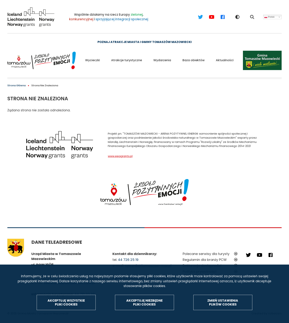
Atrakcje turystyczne (126, 60)
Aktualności (225, 60)
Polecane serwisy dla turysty (206, 253)
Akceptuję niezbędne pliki (144, 311)
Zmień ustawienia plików (222, 311)
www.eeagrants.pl (120, 156)
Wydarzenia (162, 60)
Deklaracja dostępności (202, 265)
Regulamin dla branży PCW (205, 259)
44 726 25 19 (128, 259)
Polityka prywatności (199, 271)
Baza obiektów (193, 60)
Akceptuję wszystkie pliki (66, 311)
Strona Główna (16, 85)
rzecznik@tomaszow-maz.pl (148, 265)
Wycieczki (92, 60)
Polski (269, 16)
